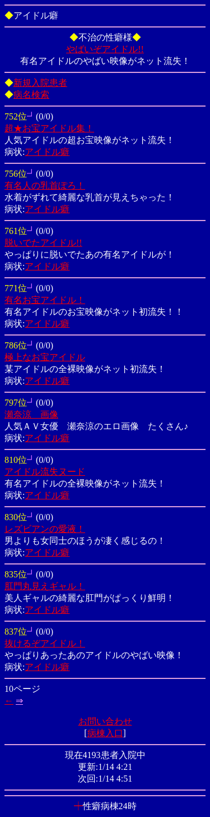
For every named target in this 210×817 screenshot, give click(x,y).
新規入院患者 (40, 83)
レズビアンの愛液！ (44, 529)
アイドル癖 (47, 152)
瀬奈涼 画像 (31, 414)
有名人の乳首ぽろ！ (44, 185)
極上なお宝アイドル (44, 357)
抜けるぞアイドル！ (44, 643)
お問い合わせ (105, 721)
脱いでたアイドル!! (43, 242)
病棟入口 (105, 733)
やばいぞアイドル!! (105, 49)
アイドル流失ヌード (44, 471)
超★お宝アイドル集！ (49, 128)
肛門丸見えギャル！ (44, 586)
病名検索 (31, 94)
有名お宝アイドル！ (44, 300)
